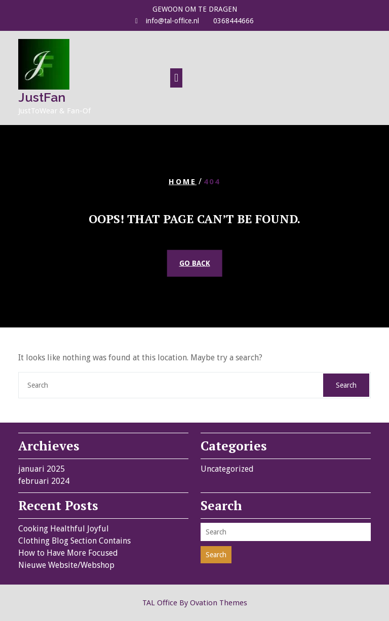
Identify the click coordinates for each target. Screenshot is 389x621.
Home (183, 181)
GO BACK (194, 263)
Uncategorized (227, 469)
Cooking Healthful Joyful (63, 528)
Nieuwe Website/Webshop (66, 565)
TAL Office (194, 602)
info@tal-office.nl (172, 21)
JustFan (41, 97)
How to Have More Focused (68, 553)
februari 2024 (43, 481)
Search (346, 385)
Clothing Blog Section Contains (74, 541)
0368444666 (233, 21)
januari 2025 (41, 469)
